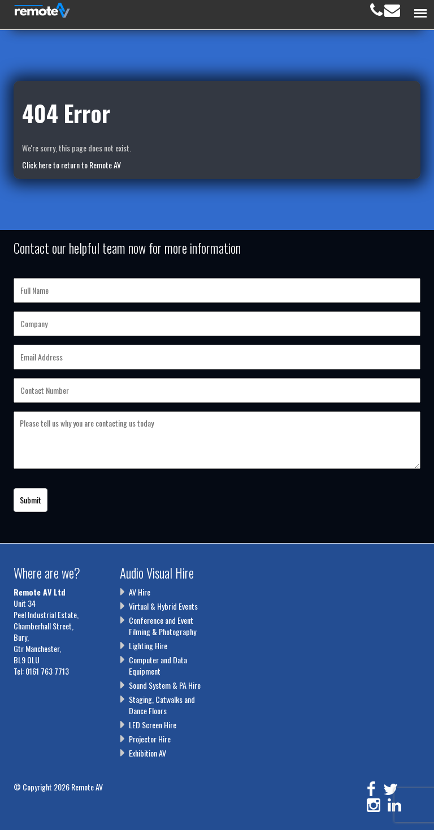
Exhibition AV (147, 753)
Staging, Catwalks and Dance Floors (162, 704)
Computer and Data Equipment (158, 665)
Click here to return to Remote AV (71, 165)
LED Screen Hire (152, 725)
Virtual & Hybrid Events (163, 606)
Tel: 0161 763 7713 (41, 671)
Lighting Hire (148, 645)
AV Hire (139, 592)
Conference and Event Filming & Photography (162, 625)
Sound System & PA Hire (165, 685)
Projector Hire (150, 739)
